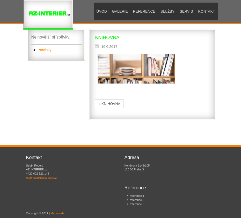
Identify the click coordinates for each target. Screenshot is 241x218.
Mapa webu (57, 213)
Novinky (44, 50)
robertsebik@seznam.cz (41, 177)
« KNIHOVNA (109, 104)
